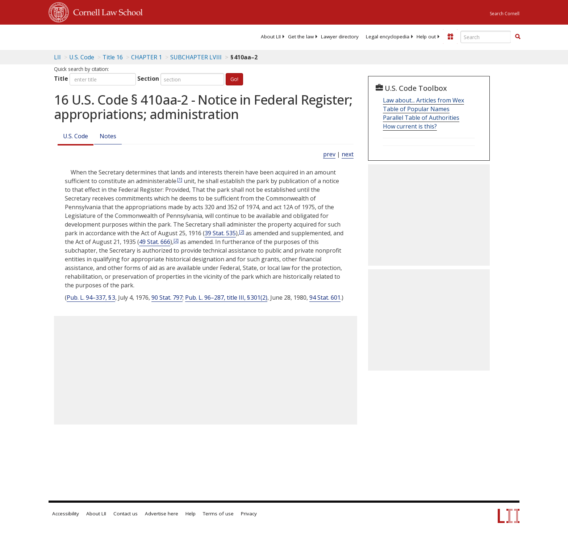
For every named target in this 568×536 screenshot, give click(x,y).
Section (148, 79)
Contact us (125, 513)
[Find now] (518, 37)
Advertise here (161, 513)
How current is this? (410, 126)
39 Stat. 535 (220, 233)
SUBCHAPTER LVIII (196, 57)
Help (190, 513)
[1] (179, 179)
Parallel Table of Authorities (421, 118)
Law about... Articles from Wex (423, 100)
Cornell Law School (106, 11)
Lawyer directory (340, 36)
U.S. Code (75, 136)
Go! (234, 79)
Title (61, 79)
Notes (108, 136)
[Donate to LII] (450, 36)
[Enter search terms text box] (485, 37)
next (348, 154)
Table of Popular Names (416, 109)
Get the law (301, 36)
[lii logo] (130, 36)
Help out (426, 36)
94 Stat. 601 (325, 297)
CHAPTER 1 (146, 57)
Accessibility (65, 513)
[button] (517, 36)
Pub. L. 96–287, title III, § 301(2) (226, 297)
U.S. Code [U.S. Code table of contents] (81, 57)
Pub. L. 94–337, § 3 (91, 297)
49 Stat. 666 (154, 242)
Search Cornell (504, 13)
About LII (271, 36)
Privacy (249, 513)
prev (329, 154)
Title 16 (113, 57)
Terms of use (218, 513)
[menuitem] (270, 36)
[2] (241, 231)
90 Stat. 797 (167, 297)
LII (57, 57)
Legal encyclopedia (387, 36)
